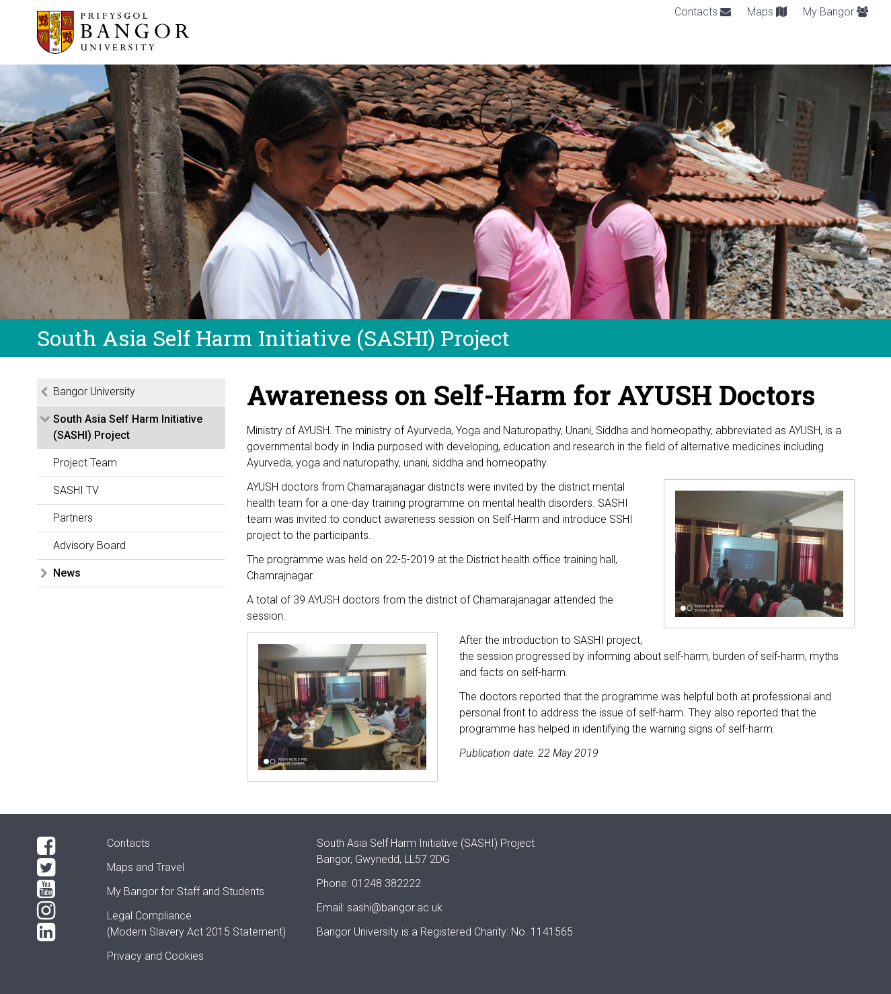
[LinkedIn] (61, 932)
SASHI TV (76, 490)
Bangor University (94, 391)
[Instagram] (61, 910)
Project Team (85, 462)
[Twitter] (61, 867)
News (67, 573)
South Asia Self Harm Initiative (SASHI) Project (127, 427)
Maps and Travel (145, 867)
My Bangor (835, 11)
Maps (767, 11)
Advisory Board (89, 545)
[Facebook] (61, 846)
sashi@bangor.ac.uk (394, 907)
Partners (73, 517)
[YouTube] (61, 889)
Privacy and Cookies (155, 956)
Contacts (702, 11)
